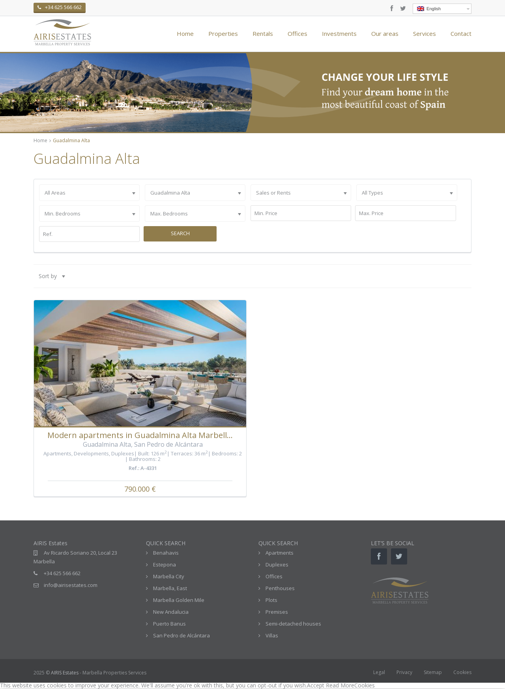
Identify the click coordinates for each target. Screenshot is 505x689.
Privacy (404, 672)
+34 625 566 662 (62, 573)
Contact (461, 33)
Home (185, 33)
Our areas (384, 33)
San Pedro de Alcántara (181, 635)
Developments (91, 453)
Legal (379, 672)
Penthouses (280, 588)
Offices (297, 33)
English (429, 8)
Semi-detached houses (293, 623)
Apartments (57, 453)
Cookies (462, 672)
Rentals (262, 33)
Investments (339, 33)
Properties (223, 33)
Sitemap (433, 672)
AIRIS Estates (65, 672)
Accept (315, 685)
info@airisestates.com (70, 585)
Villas (272, 635)
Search (180, 233)
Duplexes (122, 453)
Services (424, 33)
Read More (340, 685)
